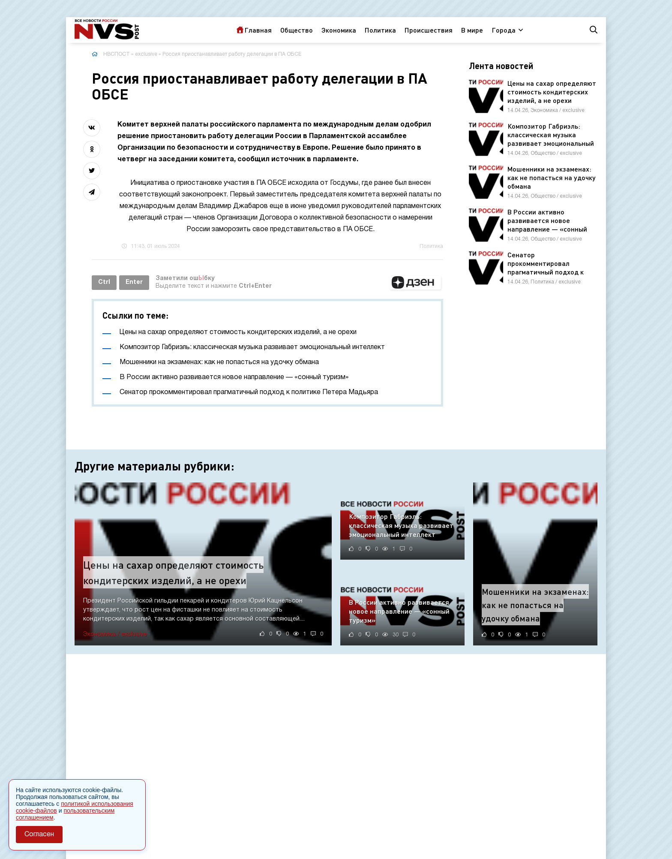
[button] (415, 282)
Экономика (338, 30)
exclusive (146, 54)
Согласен (39, 835)
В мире (472, 30)
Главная (258, 30)
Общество (296, 30)
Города (504, 30)
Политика (380, 30)
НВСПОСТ (116, 54)
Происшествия (429, 30)
